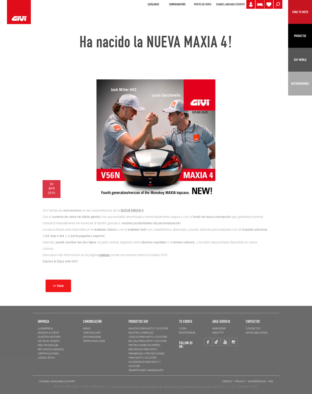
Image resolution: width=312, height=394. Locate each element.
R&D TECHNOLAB (48, 345)
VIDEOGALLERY (92, 332)
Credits (227, 381)
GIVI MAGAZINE (92, 336)
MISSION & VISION (48, 332)
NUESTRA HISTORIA (49, 336)
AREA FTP (217, 332)
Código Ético (46, 357)
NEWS (86, 328)
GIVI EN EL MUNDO (48, 340)
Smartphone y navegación (146, 370)
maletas (104, 255)
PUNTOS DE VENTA (202, 4)
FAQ (271, 381)
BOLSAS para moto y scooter (148, 340)
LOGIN (182, 328)
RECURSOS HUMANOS (51, 349)
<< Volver (58, 286)
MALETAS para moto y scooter (148, 328)
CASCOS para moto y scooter (148, 336)
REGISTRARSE (187, 332)
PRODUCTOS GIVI (138, 321)
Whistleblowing (257, 332)
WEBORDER (219, 328)
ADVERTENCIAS (257, 381)
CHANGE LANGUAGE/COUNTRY (230, 4)
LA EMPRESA (45, 328)
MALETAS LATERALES (141, 332)
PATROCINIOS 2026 (94, 340)
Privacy (240, 381)
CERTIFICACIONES (48, 353)
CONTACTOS (253, 328)
